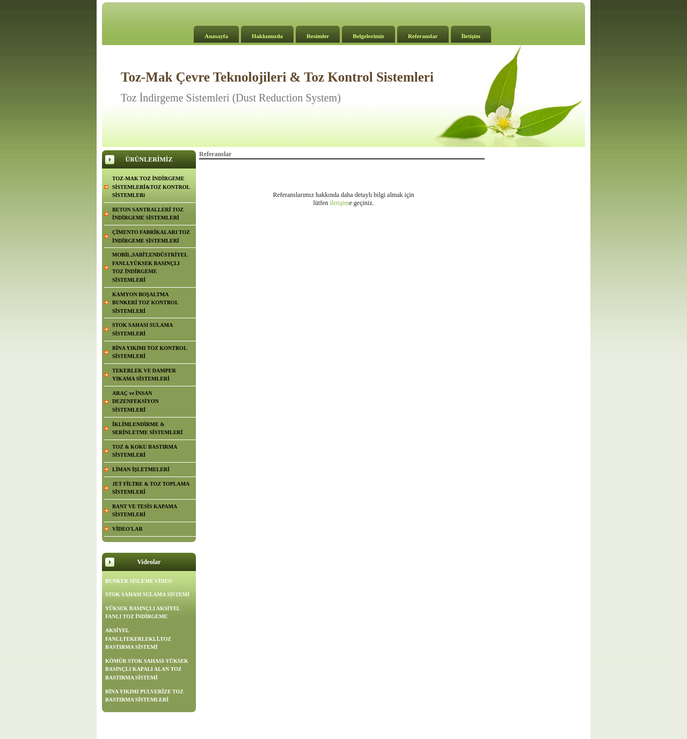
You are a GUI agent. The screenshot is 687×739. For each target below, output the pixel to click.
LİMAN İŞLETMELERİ (141, 469)
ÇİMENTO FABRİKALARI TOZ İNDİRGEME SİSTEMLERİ (151, 236)
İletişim (471, 36)
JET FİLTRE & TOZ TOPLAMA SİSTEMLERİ (150, 488)
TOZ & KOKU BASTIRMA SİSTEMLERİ (144, 451)
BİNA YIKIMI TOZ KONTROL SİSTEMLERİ (149, 352)
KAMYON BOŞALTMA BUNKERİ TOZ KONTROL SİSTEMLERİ (145, 302)
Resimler (317, 36)
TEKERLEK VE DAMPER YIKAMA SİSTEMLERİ (144, 375)
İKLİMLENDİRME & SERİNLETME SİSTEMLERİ (147, 428)
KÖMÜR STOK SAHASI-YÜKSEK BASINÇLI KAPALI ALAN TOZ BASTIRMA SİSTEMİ (146, 669)
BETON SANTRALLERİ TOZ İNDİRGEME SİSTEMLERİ (148, 214)
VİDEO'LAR (127, 529)
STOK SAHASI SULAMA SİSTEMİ (147, 594)
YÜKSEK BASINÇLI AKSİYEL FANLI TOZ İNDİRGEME (142, 612)
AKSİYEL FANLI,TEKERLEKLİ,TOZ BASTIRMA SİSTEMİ (138, 638)
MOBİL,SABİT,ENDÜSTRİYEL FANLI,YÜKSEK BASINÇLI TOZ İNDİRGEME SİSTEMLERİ (150, 267)
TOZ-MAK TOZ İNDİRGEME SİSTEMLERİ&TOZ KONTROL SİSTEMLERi (151, 186)
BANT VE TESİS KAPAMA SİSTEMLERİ (144, 510)
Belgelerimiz (368, 36)
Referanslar (423, 36)
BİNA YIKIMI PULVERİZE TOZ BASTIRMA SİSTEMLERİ (144, 696)
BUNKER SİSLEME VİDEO (138, 581)
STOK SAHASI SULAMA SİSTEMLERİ (142, 329)
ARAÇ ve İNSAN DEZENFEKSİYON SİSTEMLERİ (135, 401)
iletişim (339, 203)
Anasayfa (216, 36)
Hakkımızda (267, 36)
